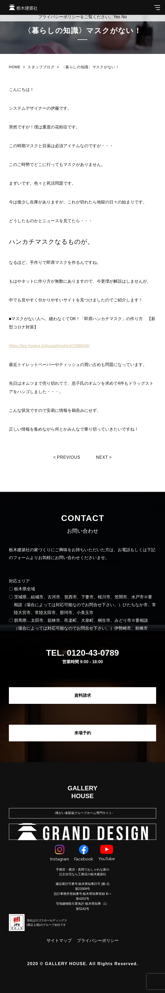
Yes (116, 17)
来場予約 (82, 733)
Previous (68, 457)
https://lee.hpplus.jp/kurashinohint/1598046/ (49, 346)
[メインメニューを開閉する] (157, 7)
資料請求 (82, 695)
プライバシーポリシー (98, 940)
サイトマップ (59, 940)
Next (102, 457)
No (124, 17)
